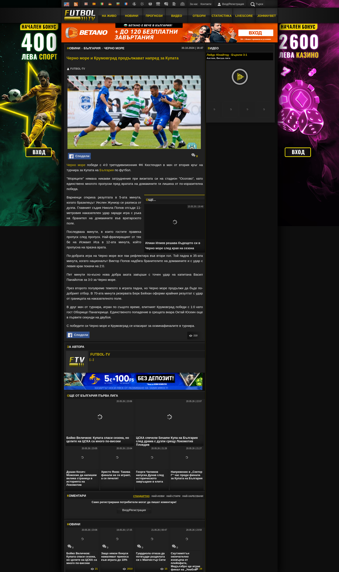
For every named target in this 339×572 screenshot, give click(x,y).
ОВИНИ (73, 524)
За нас (194, 4)
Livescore (244, 16)
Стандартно (141, 496)
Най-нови (158, 496)
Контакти (206, 4)
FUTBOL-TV (100, 354)
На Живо (109, 16)
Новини (131, 16)
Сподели (79, 156)
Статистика (222, 16)
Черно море (76, 165)
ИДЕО (213, 48)
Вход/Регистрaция (134, 510)
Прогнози (154, 16)
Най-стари (173, 496)
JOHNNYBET (266, 16)
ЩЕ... (151, 199)
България (106, 170)
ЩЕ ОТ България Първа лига (92, 395)
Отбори (199, 16)
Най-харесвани (192, 496)
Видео (176, 16)
